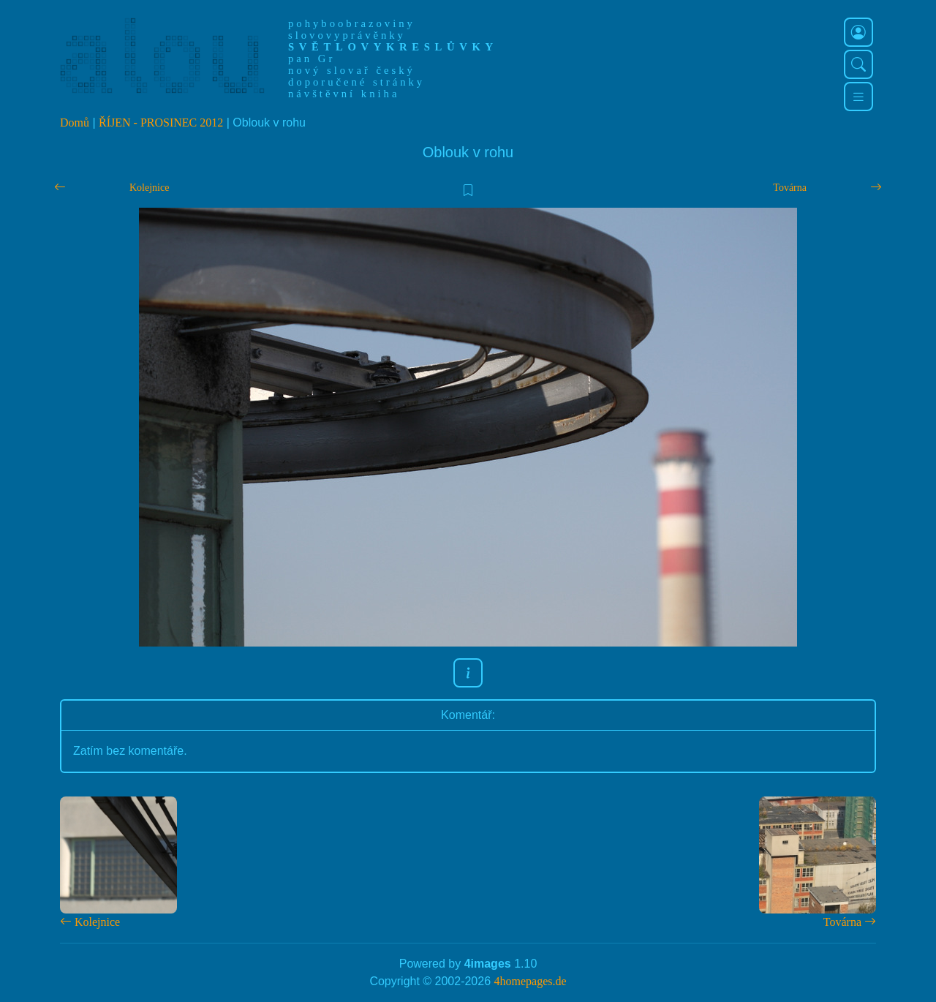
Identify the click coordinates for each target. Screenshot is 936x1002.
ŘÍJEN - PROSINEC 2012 (161, 122)
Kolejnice (149, 187)
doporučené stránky (356, 82)
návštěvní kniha (343, 93)
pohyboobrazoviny (351, 23)
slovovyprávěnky (347, 35)
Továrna (790, 187)
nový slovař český (351, 70)
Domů (74, 122)
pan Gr (311, 58)
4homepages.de (530, 981)
